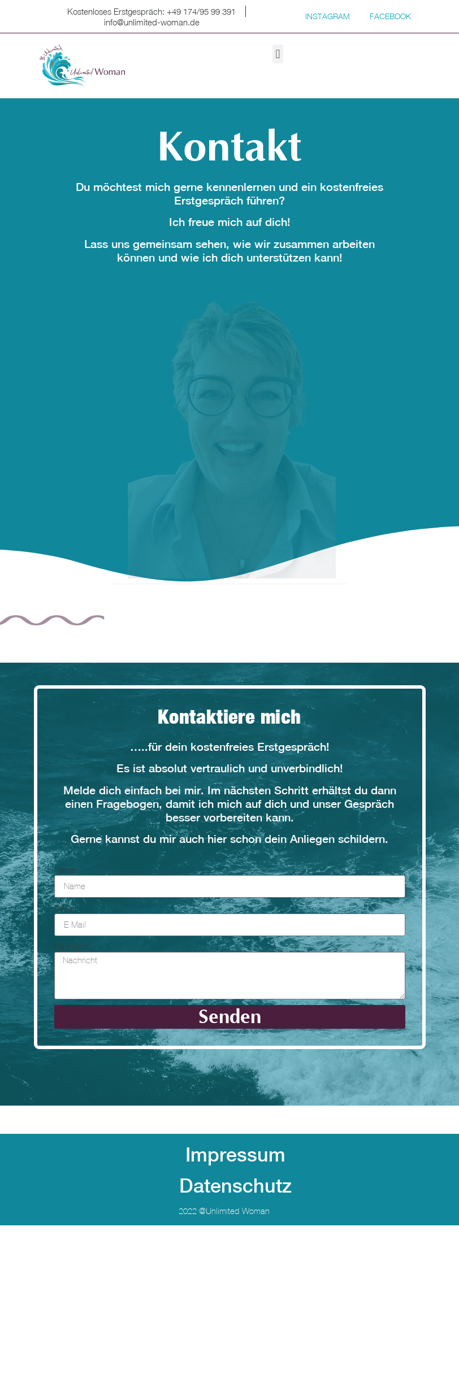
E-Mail (65, 908)
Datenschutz (235, 1185)
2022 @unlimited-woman (224, 1211)
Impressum (235, 1154)
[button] (277, 54)
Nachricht (71, 946)
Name (65, 870)
